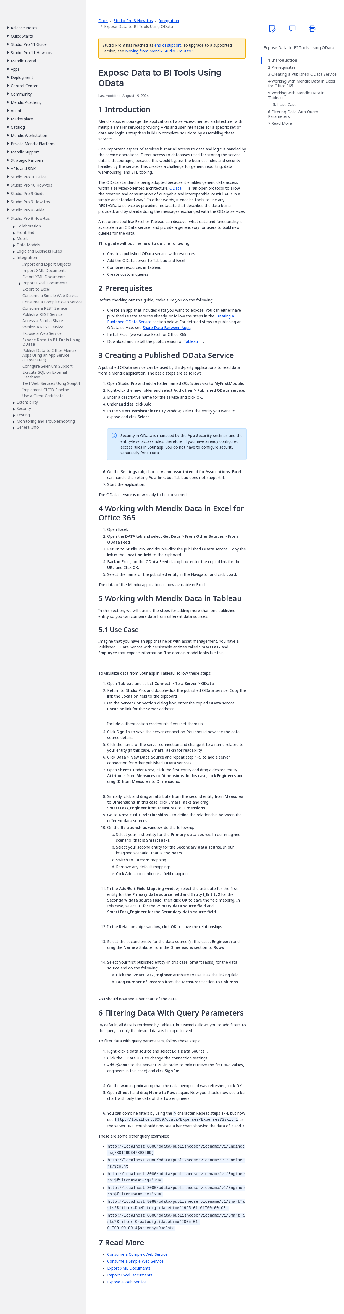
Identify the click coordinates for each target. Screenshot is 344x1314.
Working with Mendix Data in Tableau (296, 95)
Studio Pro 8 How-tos (133, 20)
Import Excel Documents (130, 1275)
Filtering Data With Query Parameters (293, 114)
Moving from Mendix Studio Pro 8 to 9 (160, 51)
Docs (103, 20)
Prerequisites (283, 67)
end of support (167, 45)
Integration (169, 20)
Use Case (287, 105)
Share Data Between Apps (166, 327)
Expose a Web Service (126, 1282)
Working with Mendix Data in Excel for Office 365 (301, 83)
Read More (281, 123)
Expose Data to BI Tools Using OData (299, 48)
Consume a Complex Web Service (137, 1254)
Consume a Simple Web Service (135, 1261)
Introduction (284, 60)
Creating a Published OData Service (304, 74)
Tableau (191, 341)
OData (175, 188)
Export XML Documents (129, 1268)
